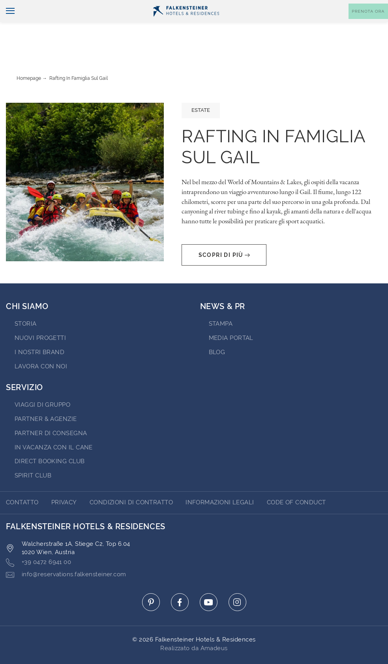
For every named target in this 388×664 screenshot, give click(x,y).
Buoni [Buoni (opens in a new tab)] (309, 6)
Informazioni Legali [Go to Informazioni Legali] (220, 480)
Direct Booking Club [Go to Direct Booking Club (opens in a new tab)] (50, 439)
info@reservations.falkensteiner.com (66, 553)
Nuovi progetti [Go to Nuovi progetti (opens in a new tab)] (40, 315)
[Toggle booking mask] (368, 24)
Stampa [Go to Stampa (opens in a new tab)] (221, 301)
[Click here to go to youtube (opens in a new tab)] (208, 580)
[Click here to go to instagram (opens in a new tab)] (237, 580)
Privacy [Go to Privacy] (64, 480)
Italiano (20, 7)
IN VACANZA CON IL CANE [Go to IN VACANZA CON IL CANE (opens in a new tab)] (54, 425)
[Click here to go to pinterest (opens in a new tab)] (151, 580)
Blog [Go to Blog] (217, 330)
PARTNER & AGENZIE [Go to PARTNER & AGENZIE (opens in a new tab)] (46, 396)
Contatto (370, 6)
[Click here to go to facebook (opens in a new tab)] (180, 580)
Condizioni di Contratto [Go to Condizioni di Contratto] (131, 480)
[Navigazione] (7, 24)
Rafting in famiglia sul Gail (78, 56)
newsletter (272, 6)
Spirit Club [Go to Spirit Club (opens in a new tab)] (33, 453)
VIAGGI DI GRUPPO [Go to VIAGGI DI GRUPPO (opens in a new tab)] (42, 382)
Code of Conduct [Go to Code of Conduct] (296, 480)
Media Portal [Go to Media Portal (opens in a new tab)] (231, 315)
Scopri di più (224, 233)
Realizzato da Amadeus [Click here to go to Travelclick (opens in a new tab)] (193, 626)
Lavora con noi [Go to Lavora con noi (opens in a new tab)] (41, 344)
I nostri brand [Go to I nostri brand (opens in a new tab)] (39, 330)
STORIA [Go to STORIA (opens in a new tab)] (26, 301)
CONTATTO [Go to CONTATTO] (22, 480)
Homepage (29, 56)
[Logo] (186, 24)
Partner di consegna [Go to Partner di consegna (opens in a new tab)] (51, 411)
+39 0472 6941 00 (38, 540)
